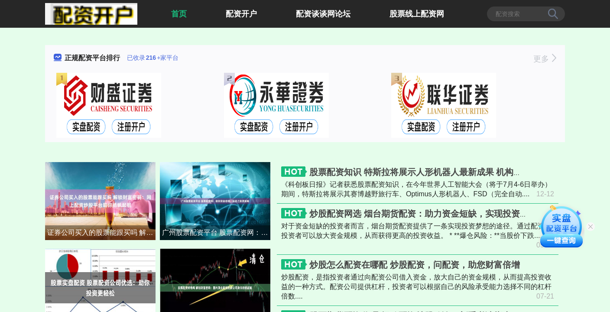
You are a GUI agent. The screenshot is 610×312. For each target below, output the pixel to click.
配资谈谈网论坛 (323, 14)
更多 (544, 59)
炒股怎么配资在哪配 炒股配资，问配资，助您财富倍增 (414, 265)
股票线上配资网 (416, 14)
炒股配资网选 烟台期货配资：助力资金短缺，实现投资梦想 (423, 213)
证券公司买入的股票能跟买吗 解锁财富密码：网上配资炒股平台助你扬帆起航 (101, 232)
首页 (179, 14)
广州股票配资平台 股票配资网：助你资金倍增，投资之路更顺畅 (216, 232)
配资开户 (241, 14)
